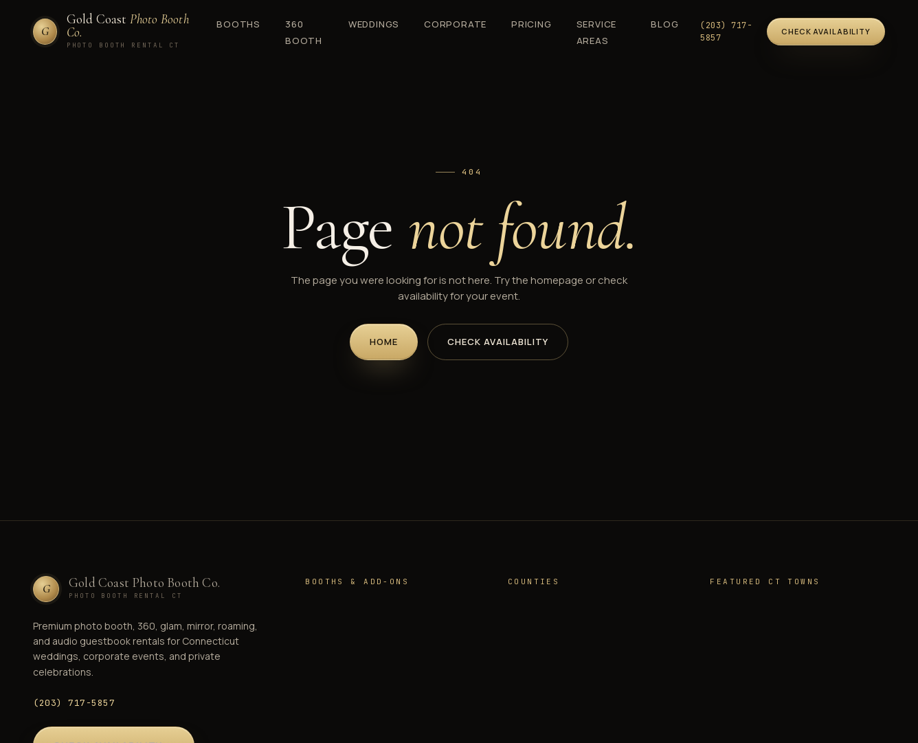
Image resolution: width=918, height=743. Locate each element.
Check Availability (497, 341)
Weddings (373, 24)
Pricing (531, 24)
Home (384, 341)
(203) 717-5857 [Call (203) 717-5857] (726, 31)
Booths (238, 24)
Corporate (455, 24)
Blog (664, 24)
